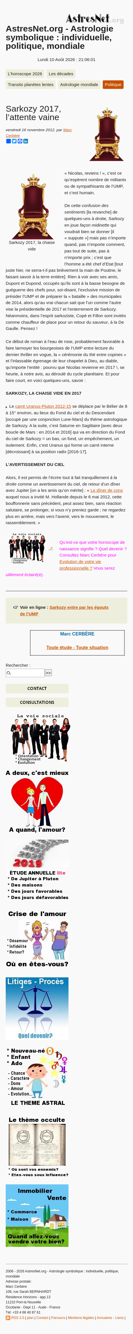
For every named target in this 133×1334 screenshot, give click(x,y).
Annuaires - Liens (110, 1318)
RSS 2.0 (15, 1318)
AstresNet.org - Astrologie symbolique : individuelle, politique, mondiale (59, 37)
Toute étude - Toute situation (77, 647)
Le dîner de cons (106, 490)
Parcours (58, 1318)
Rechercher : (18, 665)
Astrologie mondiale (79, 84)
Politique (113, 84)
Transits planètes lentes (31, 84)
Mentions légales (81, 1318)
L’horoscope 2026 (25, 73)
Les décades (61, 73)
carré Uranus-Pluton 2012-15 (43, 406)
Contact (42, 1318)
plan (30, 1318)
